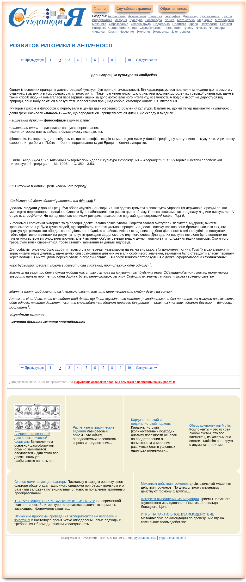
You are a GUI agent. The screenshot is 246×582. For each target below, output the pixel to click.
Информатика (102, 20)
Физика (201, 28)
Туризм (188, 28)
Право (193, 24)
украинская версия (172, 538)
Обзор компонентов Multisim (211, 425)
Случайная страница (134, 9)
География (172, 16)
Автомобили (117, 16)
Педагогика (162, 24)
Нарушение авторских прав (93, 382)
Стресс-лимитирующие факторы (40, 482)
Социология (117, 28)
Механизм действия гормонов (165, 483)
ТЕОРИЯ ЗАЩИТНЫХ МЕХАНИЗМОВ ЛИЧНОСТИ (54, 501)
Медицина (204, 20)
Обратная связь (173, 9)
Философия (217, 28)
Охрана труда (141, 24)
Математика (186, 20)
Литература (153, 20)
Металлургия (224, 20)
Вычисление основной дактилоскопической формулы (32, 437)
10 (129, 60)
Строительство (150, 28)
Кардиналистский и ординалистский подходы (151, 421)
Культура (135, 20)
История (121, 20)
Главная (100, 9)
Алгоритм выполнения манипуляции (170, 499)
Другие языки (210, 16)
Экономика (160, 31)
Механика (99, 24)
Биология (155, 16)
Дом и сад (190, 16)
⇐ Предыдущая (32, 60)
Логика (169, 20)
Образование (118, 24)
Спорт (132, 28)
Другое (227, 16)
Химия (112, 31)
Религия (226, 24)
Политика (179, 24)
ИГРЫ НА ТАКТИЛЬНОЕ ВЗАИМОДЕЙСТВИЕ (177, 514)
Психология (209, 24)
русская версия (145, 538)
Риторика (99, 28)
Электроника (180, 31)
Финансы (98, 31)
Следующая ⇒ (146, 60)
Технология (172, 28)
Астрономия (137, 16)
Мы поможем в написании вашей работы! (145, 382)
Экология (143, 31)
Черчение (127, 31)
